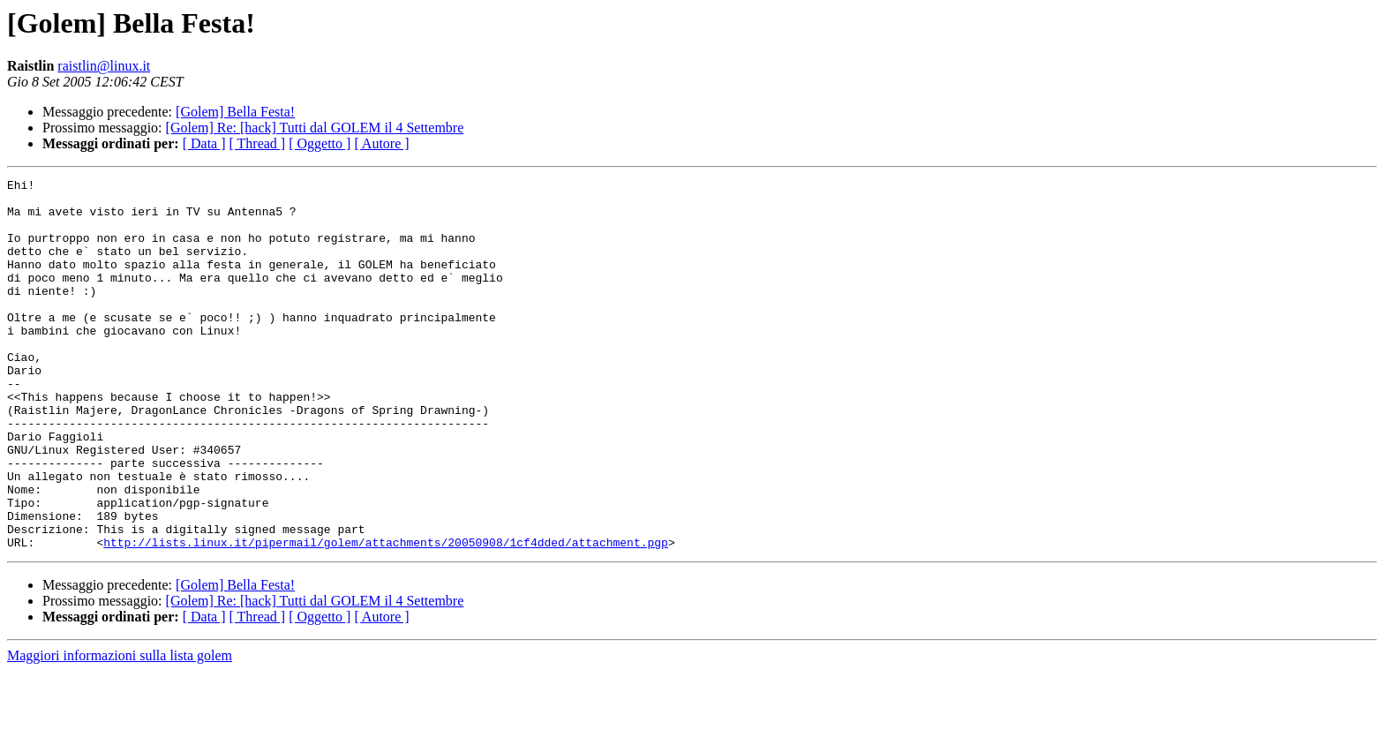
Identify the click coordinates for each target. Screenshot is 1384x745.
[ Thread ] (257, 143)
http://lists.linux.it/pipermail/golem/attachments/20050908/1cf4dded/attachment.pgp (385, 616)
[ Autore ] (381, 143)
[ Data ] (204, 143)
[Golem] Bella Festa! (235, 111)
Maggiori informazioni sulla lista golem (119, 729)
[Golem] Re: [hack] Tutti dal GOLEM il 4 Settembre (315, 127)
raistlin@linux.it (103, 65)
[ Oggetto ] (319, 143)
